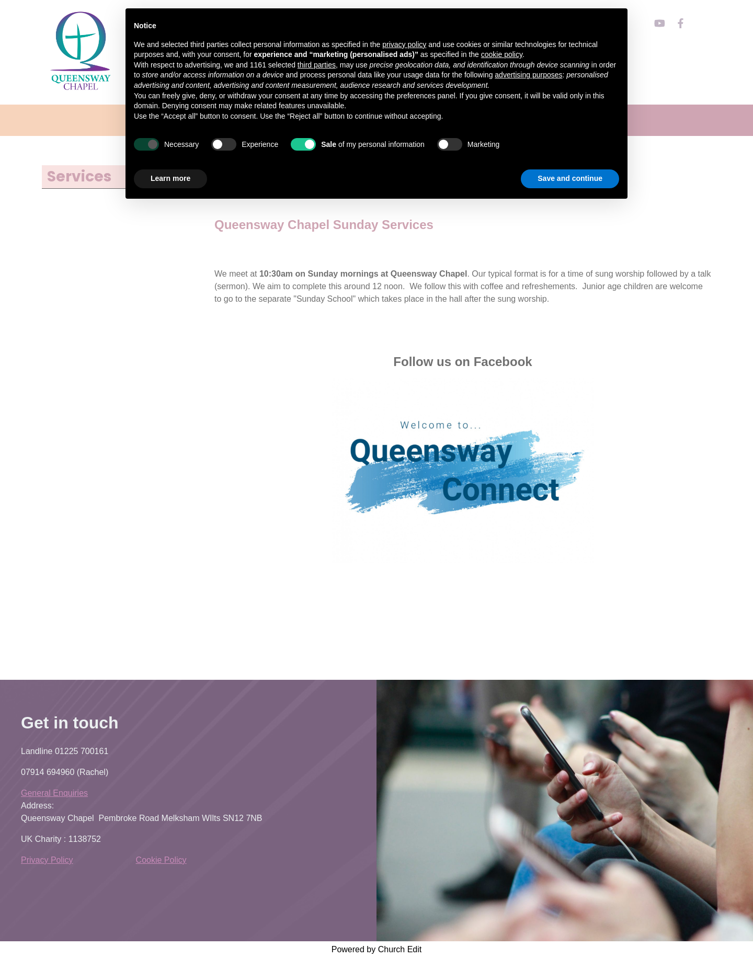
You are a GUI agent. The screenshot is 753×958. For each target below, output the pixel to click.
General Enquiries (54, 793)
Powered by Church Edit (377, 949)
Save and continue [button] (570, 178)
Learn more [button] (170, 178)
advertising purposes (528, 75)
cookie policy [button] (501, 54)
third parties (317, 65)
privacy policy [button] (404, 44)
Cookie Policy (161, 860)
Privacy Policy (47, 860)
